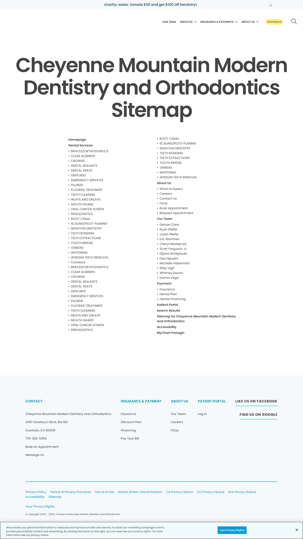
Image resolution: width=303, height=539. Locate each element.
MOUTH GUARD (82, 204)
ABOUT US (248, 22)
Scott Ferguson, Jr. (173, 249)
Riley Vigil (167, 268)
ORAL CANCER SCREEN (87, 209)
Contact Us (168, 198)
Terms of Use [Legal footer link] (104, 492)
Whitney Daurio (171, 273)
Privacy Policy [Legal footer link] (36, 492)
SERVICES (186, 22)
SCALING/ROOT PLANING (89, 223)
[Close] (297, 529)
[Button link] (274, 22)
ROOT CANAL (80, 219)
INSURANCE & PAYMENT (141, 401)
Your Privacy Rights (40, 507)
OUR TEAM (169, 22)
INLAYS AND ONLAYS (85, 199)
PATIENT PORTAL (212, 401)
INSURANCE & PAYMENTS (217, 22)
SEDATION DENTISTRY (86, 228)
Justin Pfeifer (169, 234)
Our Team (165, 219)
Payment (164, 283)
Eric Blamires (169, 239)
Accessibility (167, 327)
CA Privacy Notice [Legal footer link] (179, 492)
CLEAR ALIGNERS (83, 156)
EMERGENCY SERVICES (87, 180)
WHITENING (79, 252)
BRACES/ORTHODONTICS (89, 151)
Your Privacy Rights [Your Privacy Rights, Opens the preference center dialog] (232, 530)
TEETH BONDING (82, 233)
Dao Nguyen (169, 258)
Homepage (77, 139)
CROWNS (78, 161)
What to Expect (171, 189)
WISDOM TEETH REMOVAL (89, 257)
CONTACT (34, 401)
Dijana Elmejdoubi (173, 253)
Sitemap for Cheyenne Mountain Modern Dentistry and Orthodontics (196, 318)
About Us (164, 183)
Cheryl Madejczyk (173, 244)
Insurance (167, 289)
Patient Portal (167, 305)
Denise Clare (169, 224)
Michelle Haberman (175, 263)
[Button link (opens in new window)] (256, 402)
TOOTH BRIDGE (82, 243)
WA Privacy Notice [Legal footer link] (242, 492)
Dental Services (80, 145)
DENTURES (78, 175)
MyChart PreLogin (171, 333)
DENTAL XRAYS (81, 170)
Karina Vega (169, 277)
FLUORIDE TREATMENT (87, 190)
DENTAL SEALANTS (84, 165)
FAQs (163, 203)
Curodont (78, 262)
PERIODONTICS (82, 214)
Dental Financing (173, 299)
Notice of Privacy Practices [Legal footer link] (70, 492)
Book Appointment (174, 208)
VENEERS (77, 248)
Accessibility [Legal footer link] (35, 497)
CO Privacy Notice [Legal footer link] (210, 492)
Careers (166, 193)
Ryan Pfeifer (169, 229)
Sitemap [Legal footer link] (55, 497)
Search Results (168, 310)
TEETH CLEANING (83, 194)
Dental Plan (168, 294)
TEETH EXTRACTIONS (86, 238)
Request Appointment (176, 213)
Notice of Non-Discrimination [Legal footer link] (140, 492)
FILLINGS (77, 185)
